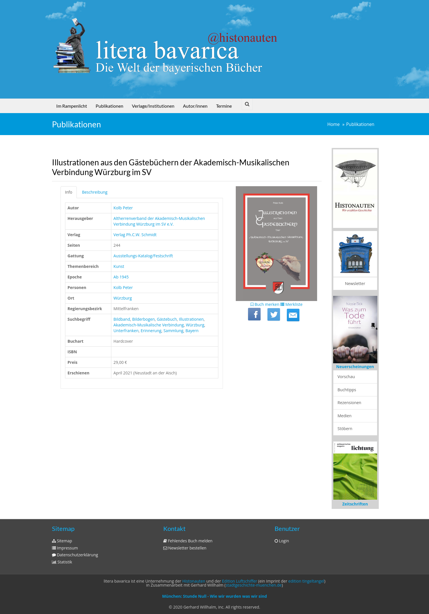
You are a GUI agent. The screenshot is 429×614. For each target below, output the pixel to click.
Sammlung (174, 330)
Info (68, 192)
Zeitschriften (355, 504)
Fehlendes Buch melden (188, 540)
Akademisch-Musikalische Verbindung (149, 325)
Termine (224, 106)
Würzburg (123, 298)
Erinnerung (151, 330)
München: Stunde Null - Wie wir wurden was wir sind (214, 596)
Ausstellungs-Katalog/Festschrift (143, 255)
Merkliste (291, 304)
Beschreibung (94, 192)
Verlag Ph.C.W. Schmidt (135, 234)
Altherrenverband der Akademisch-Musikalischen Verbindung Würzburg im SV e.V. (159, 221)
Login (282, 540)
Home (333, 124)
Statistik (62, 562)
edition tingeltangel (306, 581)
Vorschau (346, 376)
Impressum (65, 548)
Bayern (192, 330)
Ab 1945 (121, 277)
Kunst (119, 266)
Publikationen (109, 106)
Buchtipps (347, 389)
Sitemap (62, 540)
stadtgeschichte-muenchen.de (254, 585)
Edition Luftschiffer (239, 581)
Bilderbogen (143, 319)
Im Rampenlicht (71, 106)
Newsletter (355, 283)
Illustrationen (191, 319)
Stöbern (345, 428)
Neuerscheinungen (355, 366)
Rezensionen (349, 402)
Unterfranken (126, 330)
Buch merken (265, 304)
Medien (345, 415)
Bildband (122, 319)
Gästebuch (167, 319)
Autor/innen (195, 106)
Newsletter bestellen (185, 548)
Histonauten (193, 581)
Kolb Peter (123, 207)
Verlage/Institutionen (153, 106)
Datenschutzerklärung (75, 554)
